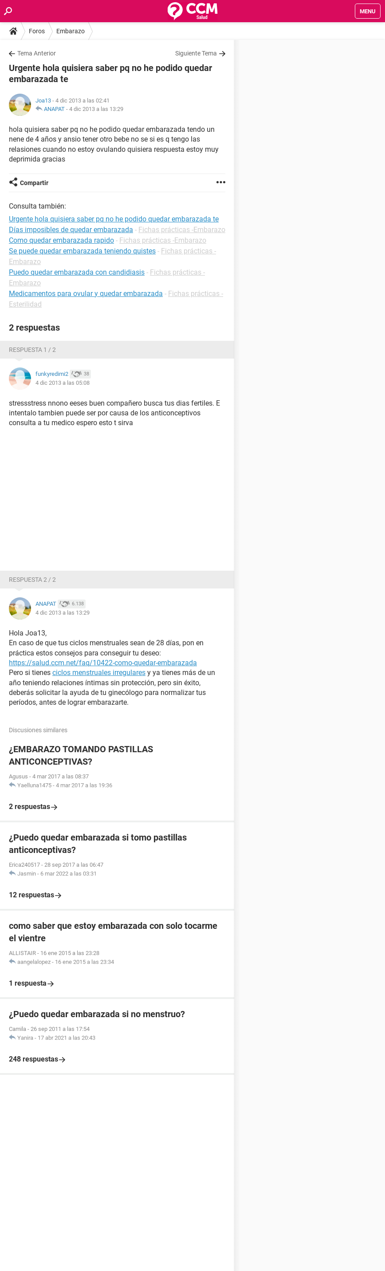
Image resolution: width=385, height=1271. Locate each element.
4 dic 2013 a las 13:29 (96, 109)
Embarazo (70, 31)
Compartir (34, 182)
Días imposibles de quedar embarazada (71, 229)
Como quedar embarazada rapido (61, 240)
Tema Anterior (36, 53)
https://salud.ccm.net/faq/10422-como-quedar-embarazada (103, 663)
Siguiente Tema (196, 53)
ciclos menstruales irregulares (98, 672)
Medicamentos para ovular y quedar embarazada (86, 293)
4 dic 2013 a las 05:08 (62, 382)
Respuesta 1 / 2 (32, 349)
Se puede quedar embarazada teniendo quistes (82, 251)
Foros (37, 31)
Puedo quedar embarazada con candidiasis (77, 272)
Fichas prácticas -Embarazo (181, 229)
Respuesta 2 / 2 (32, 579)
